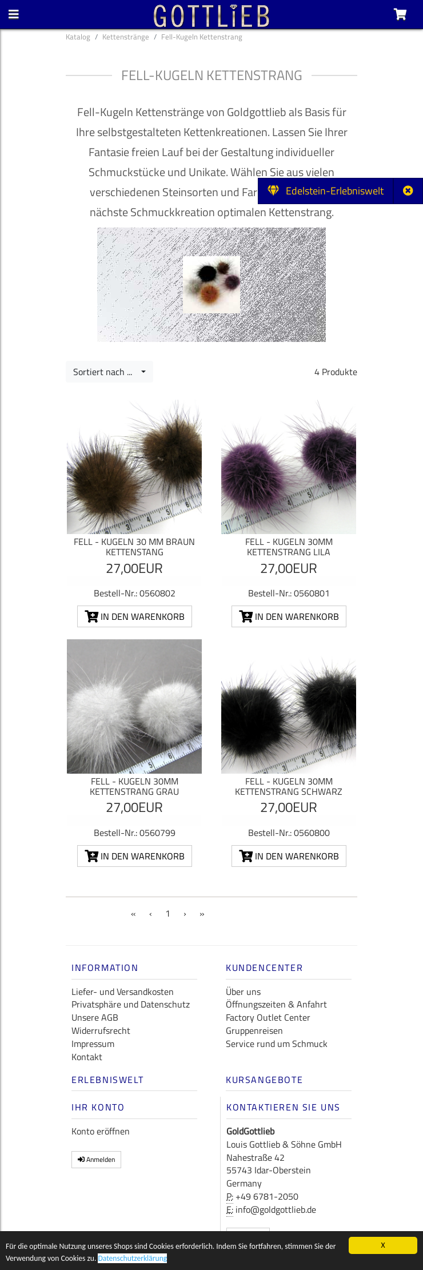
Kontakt (86, 1057)
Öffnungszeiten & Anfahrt (276, 1004)
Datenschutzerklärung (132, 1259)
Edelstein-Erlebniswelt (326, 190)
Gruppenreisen (254, 1030)
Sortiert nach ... (106, 372)
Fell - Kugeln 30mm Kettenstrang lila (289, 547)
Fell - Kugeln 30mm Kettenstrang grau (134, 786)
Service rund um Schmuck (277, 1043)
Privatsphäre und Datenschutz (130, 1004)
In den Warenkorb (135, 616)
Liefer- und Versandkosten (122, 991)
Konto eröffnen (100, 1131)
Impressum (92, 1043)
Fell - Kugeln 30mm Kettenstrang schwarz (288, 786)
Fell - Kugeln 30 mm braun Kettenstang (134, 547)
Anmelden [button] (96, 1159)
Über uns (243, 991)
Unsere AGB (94, 1017)
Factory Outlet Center (268, 1017)
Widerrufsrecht (100, 1030)
